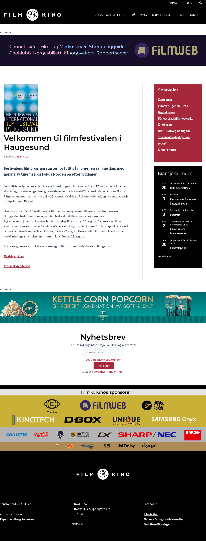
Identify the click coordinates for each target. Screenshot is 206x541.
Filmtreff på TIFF (179, 246)
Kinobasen (165, 124)
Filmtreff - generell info (173, 106)
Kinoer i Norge (167, 148)
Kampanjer (165, 99)
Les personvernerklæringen (104, 360)
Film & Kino (151, 514)
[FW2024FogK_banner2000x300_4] (103, 50)
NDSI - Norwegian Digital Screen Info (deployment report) (174, 136)
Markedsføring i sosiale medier (164, 519)
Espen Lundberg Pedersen (17, 519)
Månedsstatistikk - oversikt (176, 118)
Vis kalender (165, 254)
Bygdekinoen (166, 112)
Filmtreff (175, 213)
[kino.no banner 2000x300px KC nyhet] (103, 307)
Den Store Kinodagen (157, 524)
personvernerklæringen (108, 372)
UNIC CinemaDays (180, 186)
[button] (200, 3)
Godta (103, 372)
